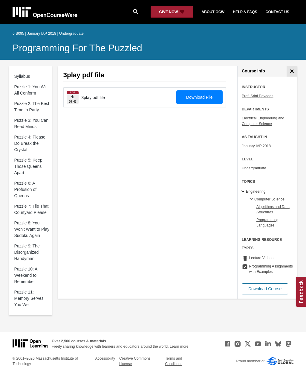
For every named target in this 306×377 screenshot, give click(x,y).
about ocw (212, 12)
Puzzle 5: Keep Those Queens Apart (28, 166)
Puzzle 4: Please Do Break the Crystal (29, 143)
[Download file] (73, 97)
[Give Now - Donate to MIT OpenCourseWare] (172, 12)
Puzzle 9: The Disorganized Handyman (27, 252)
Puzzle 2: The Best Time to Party (31, 106)
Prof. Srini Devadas (257, 96)
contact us (277, 12)
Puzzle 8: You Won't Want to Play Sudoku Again (32, 229)
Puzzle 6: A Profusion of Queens (25, 189)
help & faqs (245, 12)
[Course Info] (292, 71)
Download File (199, 97)
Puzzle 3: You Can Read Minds (31, 123)
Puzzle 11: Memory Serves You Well (29, 298)
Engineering (255, 191)
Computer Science (269, 199)
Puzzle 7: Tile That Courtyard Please (31, 209)
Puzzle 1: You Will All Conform (31, 89)
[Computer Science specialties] (252, 199)
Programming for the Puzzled (77, 47)
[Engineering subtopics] (244, 192)
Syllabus (22, 76)
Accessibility (105, 358)
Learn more (179, 346)
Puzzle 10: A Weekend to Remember (25, 275)
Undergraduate (254, 168)
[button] (265, 288)
